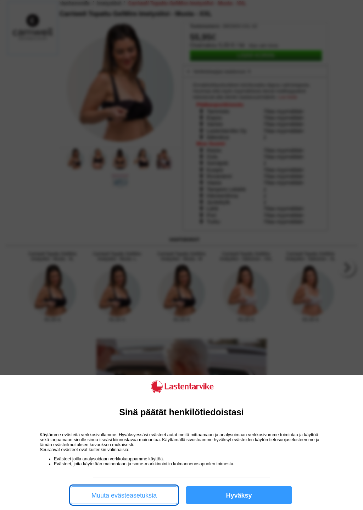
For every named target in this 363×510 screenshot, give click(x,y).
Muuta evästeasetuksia (124, 495)
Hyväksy (239, 495)
